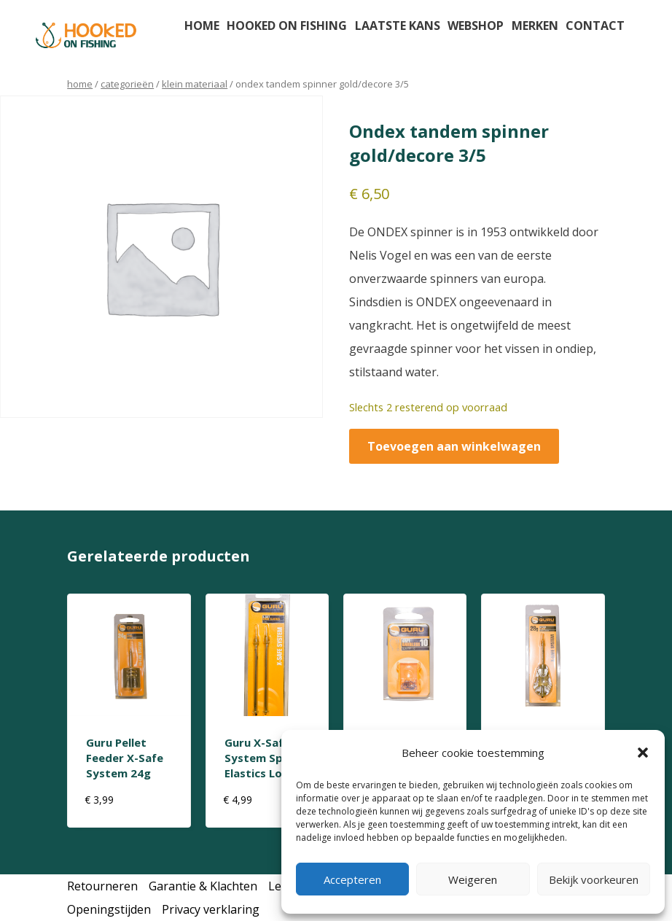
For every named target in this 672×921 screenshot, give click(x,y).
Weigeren (472, 879)
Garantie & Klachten (203, 886)
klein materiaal (194, 83)
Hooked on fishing (287, 26)
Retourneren (102, 886)
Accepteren (352, 879)
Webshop (476, 26)
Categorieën (127, 83)
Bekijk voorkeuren (593, 879)
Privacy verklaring (210, 909)
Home (201, 26)
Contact (595, 26)
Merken (535, 26)
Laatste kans (397, 26)
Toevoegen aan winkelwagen (454, 446)
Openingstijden (109, 909)
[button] (643, 752)
